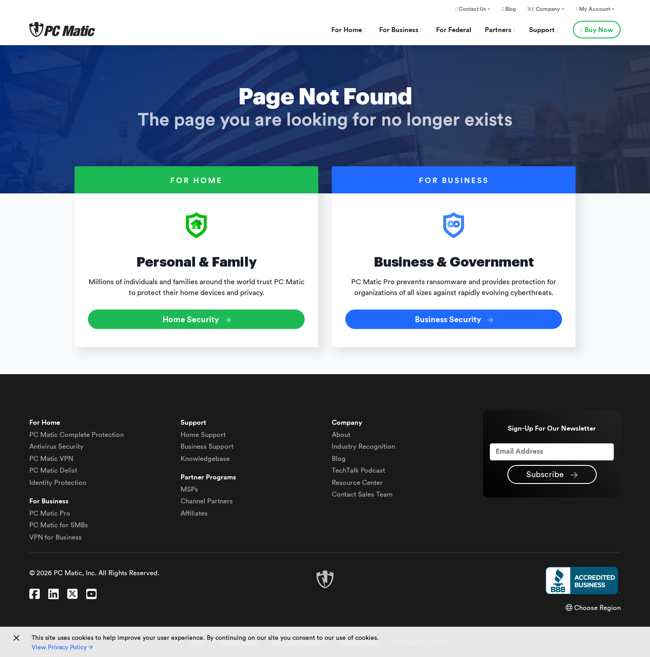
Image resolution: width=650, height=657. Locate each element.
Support (544, 30)
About (341, 435)
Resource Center (357, 482)
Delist (53, 470)
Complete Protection (76, 435)
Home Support (203, 435)
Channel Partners (207, 501)
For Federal (453, 30)
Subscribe (552, 474)
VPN (51, 458)
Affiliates (194, 513)
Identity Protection (57, 482)
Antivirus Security (56, 446)
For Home (348, 30)
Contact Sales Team (362, 494)
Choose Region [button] (593, 608)
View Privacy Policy (62, 647)
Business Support (207, 446)
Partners (500, 30)
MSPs (189, 489)
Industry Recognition (363, 446)
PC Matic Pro (49, 513)
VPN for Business (55, 537)
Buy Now (596, 30)
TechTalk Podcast (358, 470)
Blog (509, 9)
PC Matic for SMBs (58, 525)
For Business (400, 30)
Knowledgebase (205, 458)
